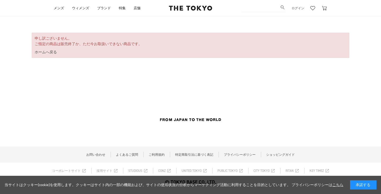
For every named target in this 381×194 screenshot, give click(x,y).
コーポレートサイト (66, 171)
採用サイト (104, 171)
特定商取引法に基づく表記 (194, 155)
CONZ (162, 171)
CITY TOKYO (261, 171)
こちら (337, 184)
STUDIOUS (135, 171)
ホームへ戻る (46, 52)
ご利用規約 (157, 155)
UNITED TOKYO (192, 171)
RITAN (289, 171)
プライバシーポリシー (240, 155)
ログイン (298, 8)
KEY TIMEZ (317, 171)
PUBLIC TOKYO (227, 171)
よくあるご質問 (127, 155)
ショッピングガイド (280, 155)
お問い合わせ (95, 155)
